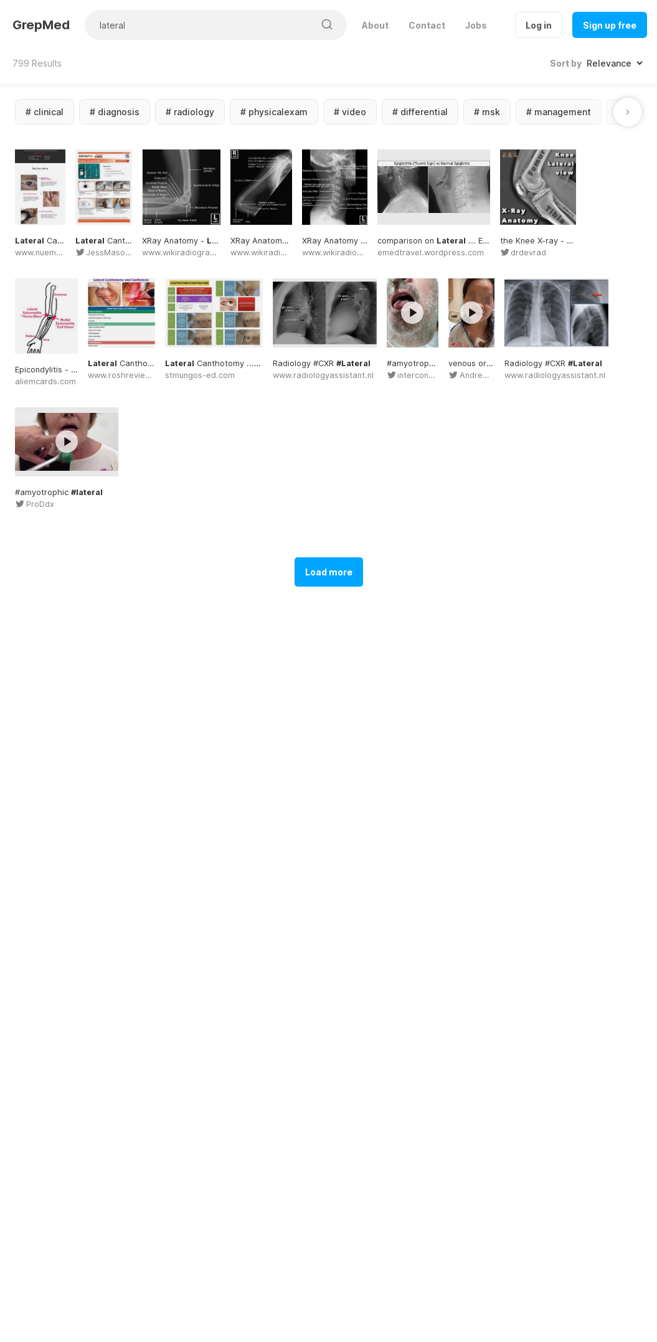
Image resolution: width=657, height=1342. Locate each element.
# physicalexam (274, 111)
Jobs (476, 25)
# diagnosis (114, 111)
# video (350, 111)
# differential (420, 111)
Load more (328, 1047)
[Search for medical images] (199, 25)
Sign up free (609, 25)
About (375, 25)
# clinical (45, 111)
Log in (539, 25)
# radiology (190, 111)
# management (558, 111)
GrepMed (41, 24)
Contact (427, 25)
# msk (487, 111)
